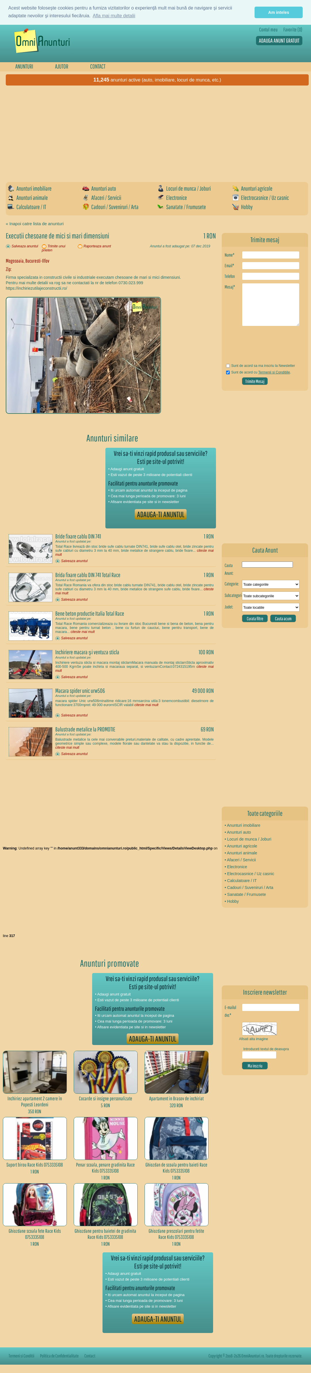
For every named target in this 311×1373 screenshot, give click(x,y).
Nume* (229, 254)
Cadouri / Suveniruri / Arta (110, 206)
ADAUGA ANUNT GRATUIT (279, 40)
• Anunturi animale (241, 853)
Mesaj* (230, 286)
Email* (229, 265)
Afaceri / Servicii (101, 197)
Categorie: (232, 583)
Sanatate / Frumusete (181, 206)
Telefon (230, 276)
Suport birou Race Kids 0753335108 (34, 1165)
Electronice (172, 197)
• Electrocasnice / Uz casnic (249, 873)
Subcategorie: (233, 595)
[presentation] (258, 347)
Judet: (229, 606)
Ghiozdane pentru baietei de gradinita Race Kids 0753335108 (105, 1234)
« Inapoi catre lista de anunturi (35, 223)
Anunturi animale (27, 197)
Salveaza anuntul (25, 246)
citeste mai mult (82, 632)
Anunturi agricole (252, 188)
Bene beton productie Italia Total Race (89, 613)
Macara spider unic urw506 (80, 690)
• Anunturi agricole (241, 846)
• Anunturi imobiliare (242, 825)
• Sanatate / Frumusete (245, 894)
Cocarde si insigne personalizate (105, 1098)
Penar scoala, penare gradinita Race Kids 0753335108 (105, 1168)
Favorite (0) (292, 29)
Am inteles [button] (278, 12)
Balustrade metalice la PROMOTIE (85, 729)
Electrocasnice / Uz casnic (260, 197)
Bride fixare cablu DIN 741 (78, 536)
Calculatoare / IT (26, 206)
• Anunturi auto (238, 832)
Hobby (242, 206)
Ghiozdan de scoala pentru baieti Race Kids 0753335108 (176, 1168)
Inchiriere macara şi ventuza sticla (87, 651)
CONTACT (97, 66)
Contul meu (268, 29)
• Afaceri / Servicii (240, 860)
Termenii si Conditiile (274, 372)
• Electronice (236, 866)
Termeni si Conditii (21, 1355)
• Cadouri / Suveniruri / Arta (249, 887)
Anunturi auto (99, 188)
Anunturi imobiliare (29, 188)
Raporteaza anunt (97, 246)
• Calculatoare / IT (241, 880)
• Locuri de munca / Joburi (248, 839)
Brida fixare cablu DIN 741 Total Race (87, 574)
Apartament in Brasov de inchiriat (176, 1098)
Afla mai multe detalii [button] (114, 15)
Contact (89, 1355)
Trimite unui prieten (53, 248)
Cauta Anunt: (229, 569)
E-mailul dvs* (230, 1011)
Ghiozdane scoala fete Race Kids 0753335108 (35, 1234)
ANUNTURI (24, 66)
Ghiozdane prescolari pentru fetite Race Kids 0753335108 (176, 1234)
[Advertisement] (104, 131)
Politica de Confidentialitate (59, 1355)
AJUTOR (61, 66)
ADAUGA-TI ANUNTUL (160, 514)
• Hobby (232, 901)
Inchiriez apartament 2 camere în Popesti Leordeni (34, 1101)
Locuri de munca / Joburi (184, 188)
